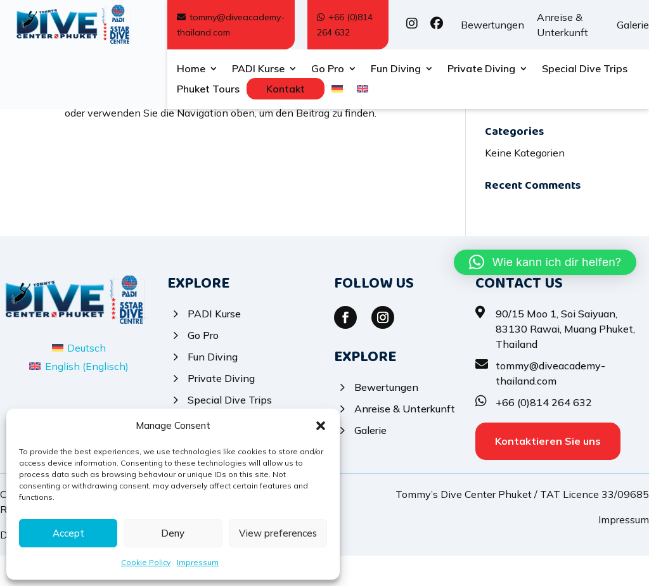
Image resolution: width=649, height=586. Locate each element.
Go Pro (327, 69)
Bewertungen (492, 24)
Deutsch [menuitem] (86, 378)
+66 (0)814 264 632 (345, 24)
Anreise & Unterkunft (562, 25)
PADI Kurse (258, 69)
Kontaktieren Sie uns (548, 471)
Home (191, 69)
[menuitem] (337, 91)
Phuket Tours (208, 89)
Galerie (633, 24)
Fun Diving (396, 69)
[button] (320, 425)
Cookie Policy (145, 562)
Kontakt (285, 88)
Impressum (198, 562)
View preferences (278, 533)
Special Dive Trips (584, 69)
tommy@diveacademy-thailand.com (231, 24)
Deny (172, 533)
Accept (68, 533)
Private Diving (481, 69)
